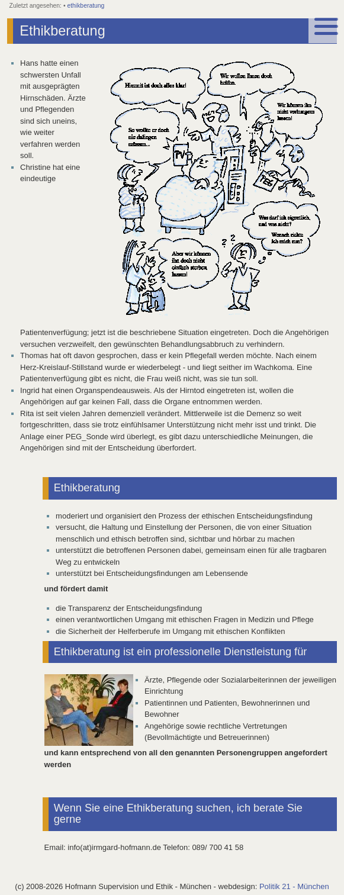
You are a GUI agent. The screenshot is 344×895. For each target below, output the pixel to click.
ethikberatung (85, 5)
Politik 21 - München (294, 886)
